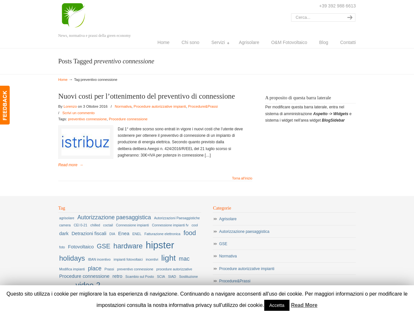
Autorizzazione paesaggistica (244, 231)
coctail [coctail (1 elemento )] (108, 225)
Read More (304, 305)
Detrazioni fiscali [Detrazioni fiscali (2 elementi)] (88, 233)
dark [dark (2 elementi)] (64, 233)
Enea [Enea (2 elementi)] (123, 233)
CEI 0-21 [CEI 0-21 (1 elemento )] (80, 225)
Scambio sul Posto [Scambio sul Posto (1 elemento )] (139, 276)
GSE (223, 244)
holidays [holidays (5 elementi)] (72, 258)
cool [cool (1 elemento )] (194, 225)
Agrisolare (227, 219)
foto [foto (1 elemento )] (62, 247)
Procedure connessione (128, 119)
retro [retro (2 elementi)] (117, 276)
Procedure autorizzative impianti (160, 106)
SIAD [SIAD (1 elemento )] (172, 276)
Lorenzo (82, 15)
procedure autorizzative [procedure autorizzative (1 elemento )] (174, 269)
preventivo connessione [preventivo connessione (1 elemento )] (135, 269)
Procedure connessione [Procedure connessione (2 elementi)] (84, 276)
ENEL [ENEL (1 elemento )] (136, 234)
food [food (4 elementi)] (189, 232)
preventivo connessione (87, 119)
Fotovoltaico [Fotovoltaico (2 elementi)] (81, 246)
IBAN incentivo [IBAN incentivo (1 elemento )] (99, 259)
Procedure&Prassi (203, 106)
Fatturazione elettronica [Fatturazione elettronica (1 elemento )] (162, 234)
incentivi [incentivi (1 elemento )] (152, 259)
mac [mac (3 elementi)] (184, 258)
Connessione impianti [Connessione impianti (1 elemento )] (132, 225)
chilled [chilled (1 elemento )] (95, 225)
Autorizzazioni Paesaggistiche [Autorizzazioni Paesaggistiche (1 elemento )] (177, 218)
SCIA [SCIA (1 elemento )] (161, 276)
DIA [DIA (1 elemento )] (112, 234)
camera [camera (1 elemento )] (65, 225)
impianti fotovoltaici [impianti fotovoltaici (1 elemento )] (128, 259)
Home (63, 79)
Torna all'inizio (242, 178)
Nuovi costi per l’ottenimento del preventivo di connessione (146, 96)
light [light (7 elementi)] (168, 258)
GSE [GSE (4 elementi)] (103, 246)
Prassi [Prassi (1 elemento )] (109, 269)
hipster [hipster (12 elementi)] (160, 245)
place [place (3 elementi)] (95, 268)
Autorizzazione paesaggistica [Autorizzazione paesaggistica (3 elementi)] (114, 217)
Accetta (277, 305)
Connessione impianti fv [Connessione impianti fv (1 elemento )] (170, 225)
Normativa (123, 106)
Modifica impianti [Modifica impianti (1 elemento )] (72, 269)
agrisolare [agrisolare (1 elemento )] (66, 218)
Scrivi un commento (78, 113)
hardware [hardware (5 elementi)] (128, 246)
